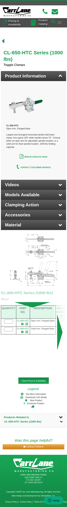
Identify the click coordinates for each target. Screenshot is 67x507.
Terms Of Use (40, 502)
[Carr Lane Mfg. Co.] (17, 11)
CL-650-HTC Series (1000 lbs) (22, 421)
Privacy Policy (11, 502)
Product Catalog (43, 21)
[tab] (33, 76)
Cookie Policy (26, 502)
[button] (33, 185)
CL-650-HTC (23, 321)
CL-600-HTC (23, 328)
